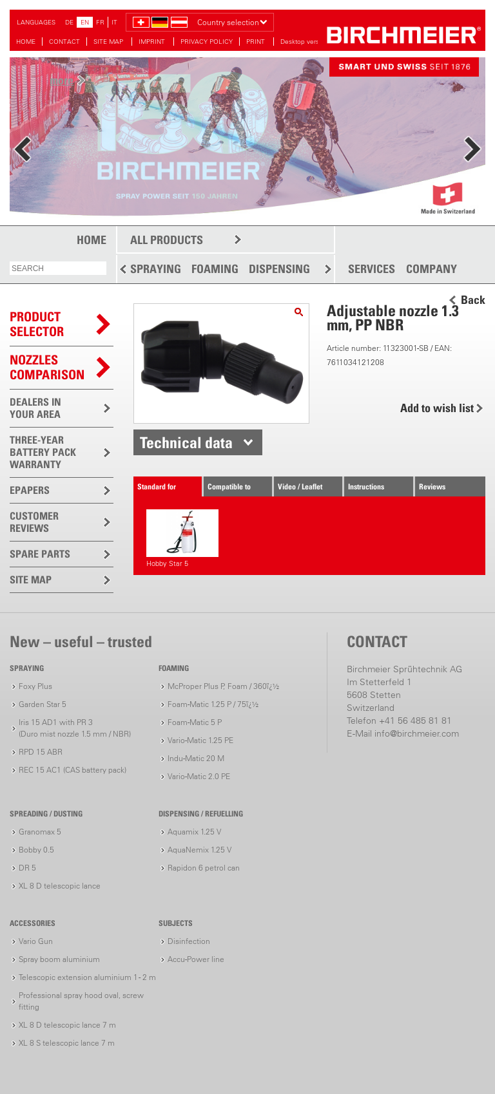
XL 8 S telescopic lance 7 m (67, 1043)
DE (69, 22)
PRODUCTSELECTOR (37, 324)
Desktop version (304, 41)
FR (100, 22)
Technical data (186, 442)
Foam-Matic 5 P (195, 722)
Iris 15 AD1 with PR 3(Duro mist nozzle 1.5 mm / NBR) (75, 728)
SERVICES (371, 269)
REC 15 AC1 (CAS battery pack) (72, 770)
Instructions (366, 486)
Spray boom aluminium (59, 959)
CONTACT (64, 41)
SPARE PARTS (40, 553)
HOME (25, 41)
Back (473, 300)
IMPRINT (153, 41)
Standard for (156, 486)
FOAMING (214, 269)
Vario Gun (36, 941)
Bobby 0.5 (36, 849)
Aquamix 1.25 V (194, 831)
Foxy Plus (35, 686)
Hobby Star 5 (182, 538)
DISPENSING (279, 269)
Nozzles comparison (47, 367)
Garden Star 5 (42, 704)
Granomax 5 (40, 831)
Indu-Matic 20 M (196, 758)
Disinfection (189, 941)
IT (114, 22)
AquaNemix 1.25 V (199, 849)
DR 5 (27, 867)
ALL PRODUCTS (166, 240)
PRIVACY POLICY (206, 41)
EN (85, 22)
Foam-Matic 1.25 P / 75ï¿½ (213, 704)
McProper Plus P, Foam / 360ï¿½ (223, 686)
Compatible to (229, 486)
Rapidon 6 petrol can (204, 867)
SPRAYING (155, 269)
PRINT (256, 41)
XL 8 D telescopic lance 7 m (67, 1025)
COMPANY (431, 269)
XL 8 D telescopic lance (60, 886)
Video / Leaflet (300, 486)
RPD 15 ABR (41, 752)
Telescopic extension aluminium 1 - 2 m (87, 977)
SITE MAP (109, 41)
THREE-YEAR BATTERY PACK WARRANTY (43, 452)
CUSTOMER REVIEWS (34, 521)
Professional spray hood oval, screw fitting (81, 1001)
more (61, 80)
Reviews (432, 486)
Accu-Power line (196, 959)
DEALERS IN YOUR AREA (35, 407)
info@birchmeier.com (416, 733)
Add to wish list (437, 408)
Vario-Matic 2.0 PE (199, 776)
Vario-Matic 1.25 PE (200, 740)
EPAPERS (30, 490)
